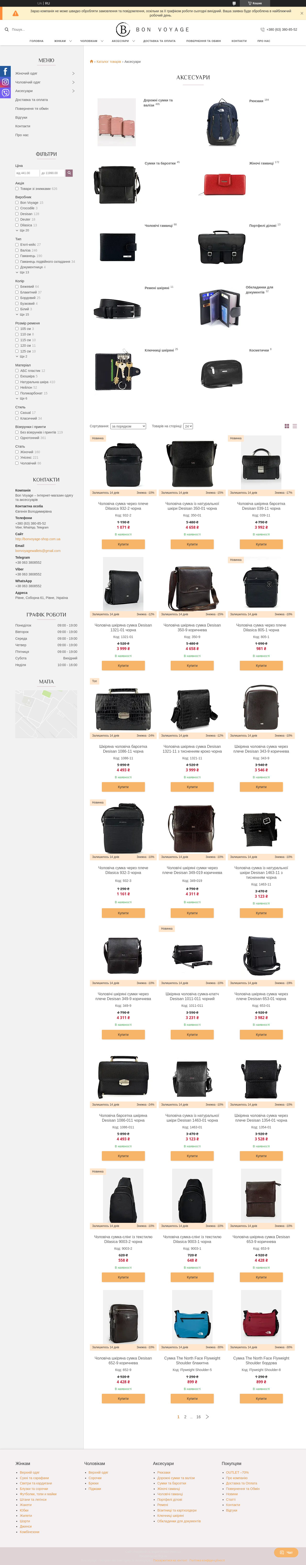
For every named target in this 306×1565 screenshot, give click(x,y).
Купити (123, 544)
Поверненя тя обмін (32, 108)
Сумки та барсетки (160, 163)
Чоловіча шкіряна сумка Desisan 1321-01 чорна (123, 627)
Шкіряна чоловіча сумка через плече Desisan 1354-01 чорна (261, 1118)
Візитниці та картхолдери (177, 1510)
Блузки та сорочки (34, 1489)
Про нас (263, 41)
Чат (286, 1552)
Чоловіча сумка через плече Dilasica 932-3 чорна (123, 870)
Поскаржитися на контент (170, 1560)
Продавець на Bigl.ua (153, 1556)
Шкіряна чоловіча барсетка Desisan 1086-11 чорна (123, 748)
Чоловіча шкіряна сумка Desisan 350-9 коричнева (192, 627)
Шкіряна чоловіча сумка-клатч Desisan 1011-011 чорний (192, 996)
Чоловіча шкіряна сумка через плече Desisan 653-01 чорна (261, 996)
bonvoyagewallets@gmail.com (37, 551)
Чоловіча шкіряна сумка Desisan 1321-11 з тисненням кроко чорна (192, 748)
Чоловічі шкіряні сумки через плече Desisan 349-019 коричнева (192, 870)
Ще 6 (23, 398)
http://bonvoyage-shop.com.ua (37, 539)
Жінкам (60, 41)
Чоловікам (89, 41)
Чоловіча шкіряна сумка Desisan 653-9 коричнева (261, 1239)
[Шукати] (6, 29)
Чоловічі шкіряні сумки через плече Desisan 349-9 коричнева (123, 996)
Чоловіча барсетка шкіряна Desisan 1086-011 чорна (123, 1118)
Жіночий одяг (26, 73)
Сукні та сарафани (34, 1478)
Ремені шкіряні (157, 288)
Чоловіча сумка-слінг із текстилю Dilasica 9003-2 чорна (123, 1239)
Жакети (26, 1505)
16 (199, 1417)
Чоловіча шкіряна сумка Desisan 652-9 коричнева (123, 1360)
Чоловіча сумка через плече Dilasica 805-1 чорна (261, 627)
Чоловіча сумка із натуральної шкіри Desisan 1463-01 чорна (192, 1118)
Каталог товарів (109, 62)
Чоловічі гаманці (159, 226)
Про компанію (237, 1478)
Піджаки (95, 1489)
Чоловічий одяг (28, 82)
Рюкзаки (256, 101)
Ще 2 (23, 356)
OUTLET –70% (237, 1472)
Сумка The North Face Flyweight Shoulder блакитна (192, 1360)
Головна (37, 41)
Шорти (25, 1521)
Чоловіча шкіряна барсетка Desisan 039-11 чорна (261, 506)
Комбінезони (29, 1532)
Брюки (93, 1483)
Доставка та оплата (31, 100)
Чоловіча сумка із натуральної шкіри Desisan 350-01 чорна (192, 506)
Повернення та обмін (203, 41)
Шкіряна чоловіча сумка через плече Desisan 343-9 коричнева (261, 748)
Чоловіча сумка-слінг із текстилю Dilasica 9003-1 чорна (192, 1239)
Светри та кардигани (36, 1483)
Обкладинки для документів (179, 1521)
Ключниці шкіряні (159, 350)
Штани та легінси (33, 1499)
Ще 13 (24, 272)
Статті (231, 1499)
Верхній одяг (30, 1472)
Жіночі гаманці (261, 163)
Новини (232, 1494)
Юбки (24, 1510)
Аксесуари (120, 41)
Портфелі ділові (262, 226)
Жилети (26, 1516)
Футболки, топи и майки (38, 1494)
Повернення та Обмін (243, 1489)
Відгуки (21, 117)
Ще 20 (24, 230)
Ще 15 (24, 314)
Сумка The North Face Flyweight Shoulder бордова (261, 1360)
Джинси (26, 1526)
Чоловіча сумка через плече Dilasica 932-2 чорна (123, 506)
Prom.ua (175, 1551)
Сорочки (95, 1478)
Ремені (162, 1505)
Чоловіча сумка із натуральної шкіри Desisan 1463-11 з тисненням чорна (261, 872)
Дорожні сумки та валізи (176, 1478)
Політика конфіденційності (207, 1560)
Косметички (259, 350)
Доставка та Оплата (159, 41)
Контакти (239, 41)
